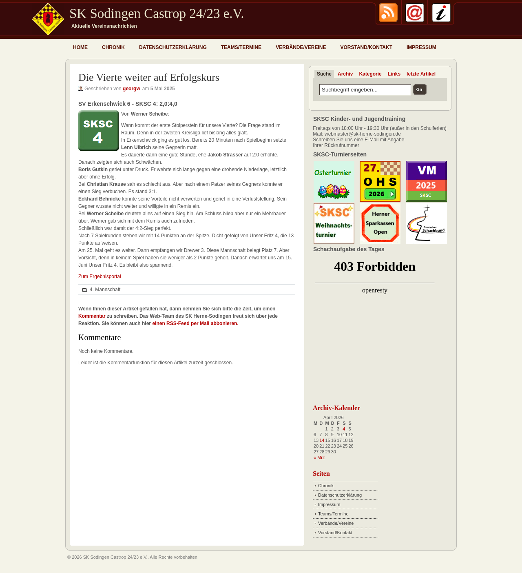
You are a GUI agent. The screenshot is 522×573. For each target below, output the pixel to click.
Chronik (113, 47)
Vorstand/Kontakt (366, 47)
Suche (324, 74)
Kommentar (92, 316)
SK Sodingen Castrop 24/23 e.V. (156, 13)
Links (394, 74)
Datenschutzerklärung (173, 47)
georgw (131, 88)
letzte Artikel (421, 74)
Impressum (421, 47)
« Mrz (319, 457)
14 (321, 440)
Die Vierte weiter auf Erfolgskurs (148, 77)
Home (80, 47)
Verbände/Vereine (301, 47)
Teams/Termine (241, 47)
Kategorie (370, 74)
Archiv (345, 74)
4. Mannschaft (105, 289)
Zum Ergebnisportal (99, 276)
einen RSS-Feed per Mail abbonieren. (195, 323)
